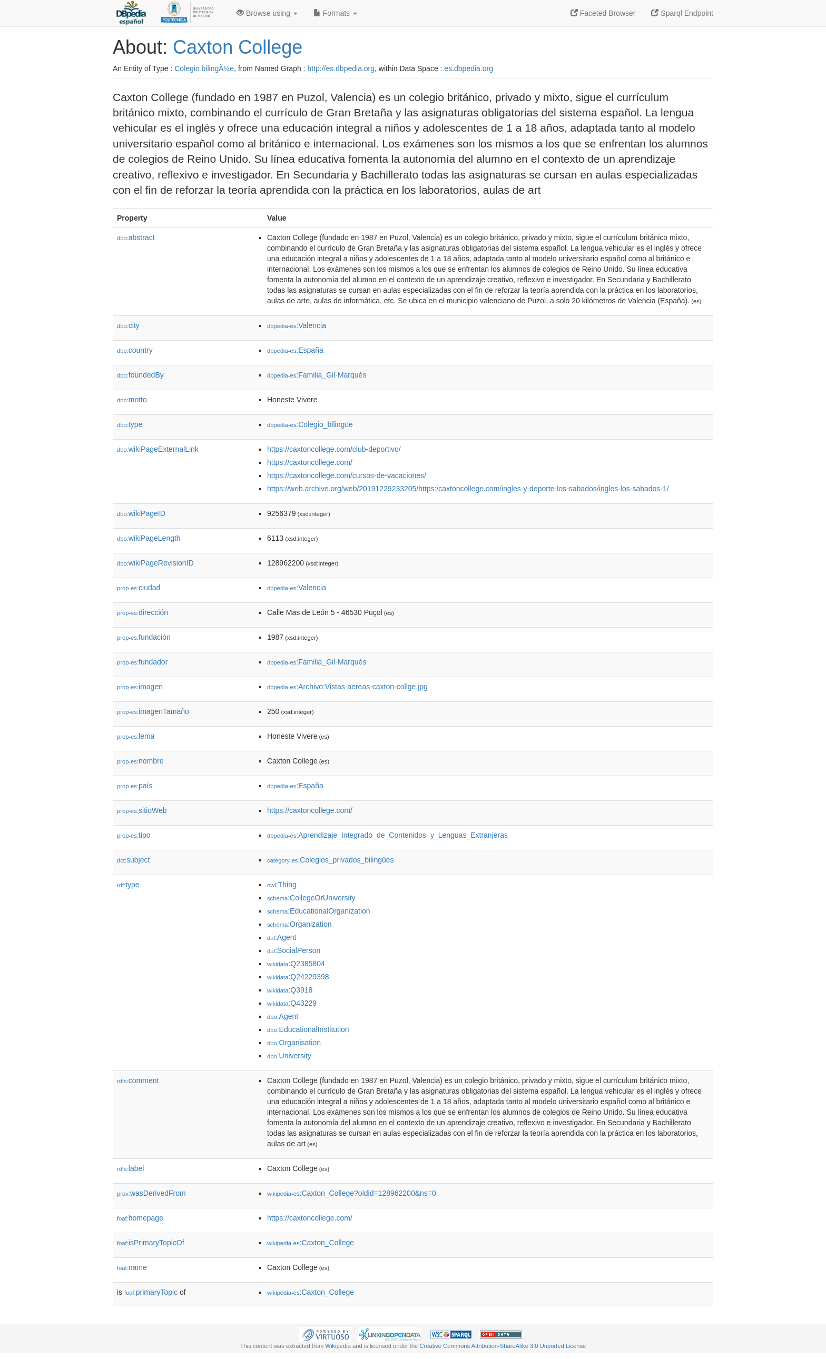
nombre (140, 761)
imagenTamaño (153, 711)
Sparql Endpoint (682, 13)
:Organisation (294, 1042)
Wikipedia (338, 1346)
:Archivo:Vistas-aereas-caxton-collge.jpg (347, 686)
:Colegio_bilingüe (310, 424)
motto (132, 399)
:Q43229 (292, 1003)
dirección (142, 612)
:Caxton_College (310, 1242)
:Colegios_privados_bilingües (330, 860)
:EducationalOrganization (318, 911)
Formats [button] (335, 13)
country (135, 350)
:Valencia (296, 325)
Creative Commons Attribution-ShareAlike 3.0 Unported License (502, 1346)
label (130, 1168)
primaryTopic (151, 1292)
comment (138, 1080)
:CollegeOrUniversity (311, 898)
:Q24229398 (298, 977)
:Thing (282, 884)
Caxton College (237, 47)
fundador (142, 662)
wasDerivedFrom (151, 1193)
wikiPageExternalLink (158, 449)
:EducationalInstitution (308, 1029)
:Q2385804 (296, 963)
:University (289, 1056)
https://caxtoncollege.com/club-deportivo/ (334, 449)
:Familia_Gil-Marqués (316, 375)
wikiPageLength (149, 538)
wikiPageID (141, 513)
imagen (140, 686)
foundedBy (140, 375)
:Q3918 (289, 990)
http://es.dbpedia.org (341, 68)
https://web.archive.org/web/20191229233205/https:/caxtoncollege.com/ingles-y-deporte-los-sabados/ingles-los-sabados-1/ (468, 488)
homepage (140, 1218)
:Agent (281, 937)
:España (295, 350)
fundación (144, 637)
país (135, 785)
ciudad (138, 587)
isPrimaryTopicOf (150, 1242)
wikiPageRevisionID (155, 563)
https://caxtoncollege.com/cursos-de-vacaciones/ (346, 475)
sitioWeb (141, 810)
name (132, 1267)
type (129, 424)
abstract (136, 237)
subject (133, 860)
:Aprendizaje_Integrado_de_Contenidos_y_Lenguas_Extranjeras (387, 835)
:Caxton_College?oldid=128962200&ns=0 (351, 1193)
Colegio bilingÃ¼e (204, 68)
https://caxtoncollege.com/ (309, 462)
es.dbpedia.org (468, 68)
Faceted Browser (603, 13)
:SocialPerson (293, 950)
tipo (134, 835)
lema (135, 736)
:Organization (299, 924)
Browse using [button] (267, 13)
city (128, 325)
